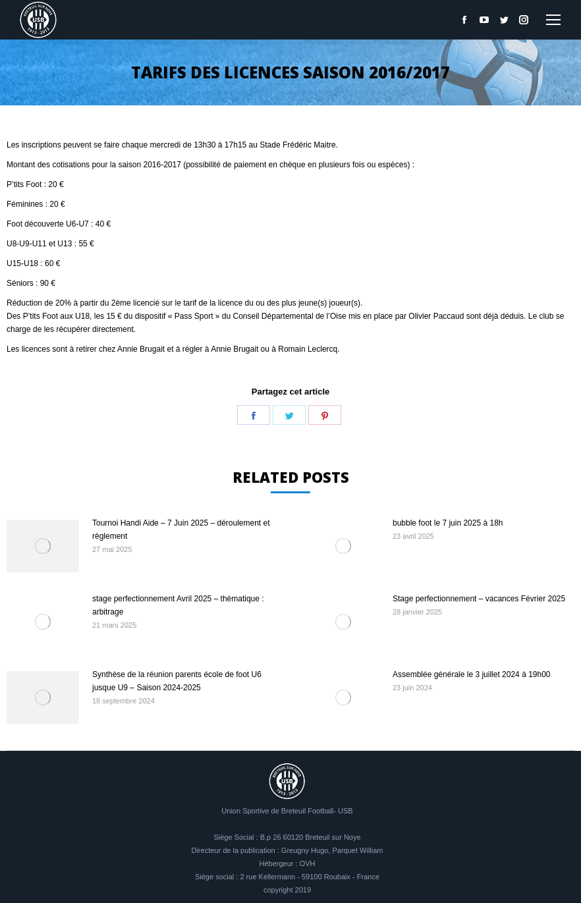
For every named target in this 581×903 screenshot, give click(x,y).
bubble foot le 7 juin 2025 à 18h (448, 523)
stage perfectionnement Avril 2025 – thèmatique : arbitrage (178, 605)
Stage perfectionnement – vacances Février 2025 (479, 598)
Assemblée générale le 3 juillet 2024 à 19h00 (472, 674)
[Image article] (43, 546)
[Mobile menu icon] (553, 20)
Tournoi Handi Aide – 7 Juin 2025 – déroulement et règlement (181, 529)
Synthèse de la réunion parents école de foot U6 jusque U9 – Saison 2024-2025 (177, 681)
